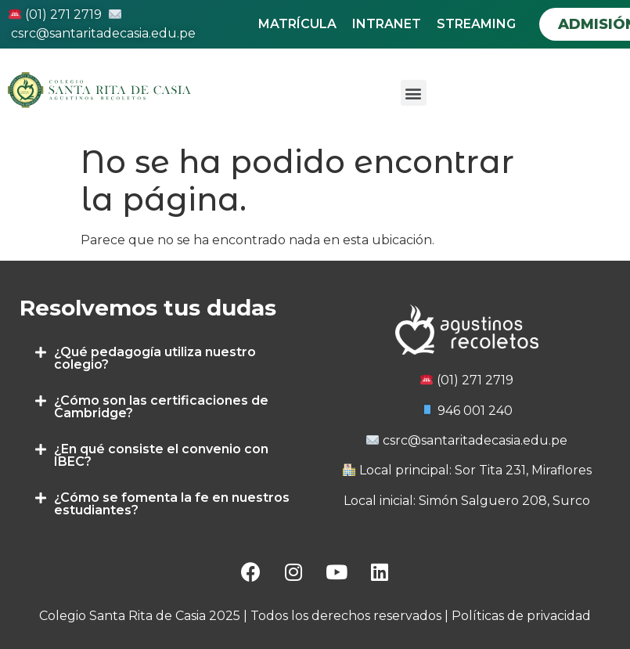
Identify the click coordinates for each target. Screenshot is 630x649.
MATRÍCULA (297, 23)
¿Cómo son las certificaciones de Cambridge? (161, 406)
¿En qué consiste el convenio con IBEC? (161, 455)
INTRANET (386, 23)
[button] (414, 93)
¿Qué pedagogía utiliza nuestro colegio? (155, 358)
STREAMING (476, 23)
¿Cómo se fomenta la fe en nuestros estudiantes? (172, 503)
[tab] (164, 358)
